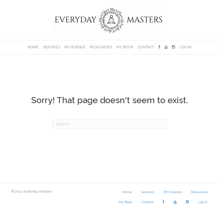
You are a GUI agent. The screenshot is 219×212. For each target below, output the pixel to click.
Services (51, 47)
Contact (146, 47)
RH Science (75, 47)
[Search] (109, 124)
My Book (124, 47)
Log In (185, 47)
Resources (101, 47)
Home (33, 47)
